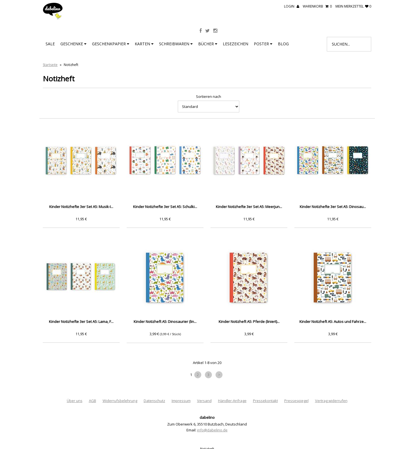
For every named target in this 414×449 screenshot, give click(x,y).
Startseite (50, 64)
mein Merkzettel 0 (353, 6)
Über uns (74, 400)
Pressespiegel (296, 400)
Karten (144, 43)
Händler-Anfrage (232, 400)
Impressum (181, 400)
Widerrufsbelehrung (120, 400)
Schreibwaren (176, 43)
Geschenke (73, 43)
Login (291, 6)
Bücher (207, 43)
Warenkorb (317, 6)
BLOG (283, 43)
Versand (204, 400)
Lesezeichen (235, 43)
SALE (50, 43)
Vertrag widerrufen (331, 400)
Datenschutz (154, 400)
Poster (263, 43)
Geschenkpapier (110, 43)
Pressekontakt (265, 400)
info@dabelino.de (212, 430)
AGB (92, 400)
